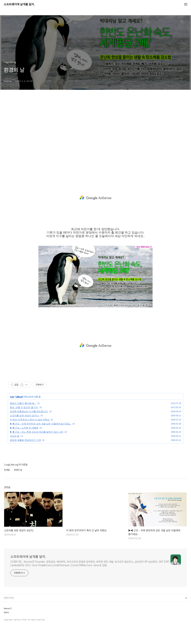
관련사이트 (9, 598)
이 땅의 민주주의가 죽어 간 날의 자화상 (29, 419)
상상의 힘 (14, 436)
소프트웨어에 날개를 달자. (19, 4)
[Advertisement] (95, 136)
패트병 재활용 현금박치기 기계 (25, 440)
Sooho (6, 612)
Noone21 (8, 609)
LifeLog (19, 396)
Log (12, 396)
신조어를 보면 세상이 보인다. (24, 415)
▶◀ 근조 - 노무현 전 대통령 (24, 428)
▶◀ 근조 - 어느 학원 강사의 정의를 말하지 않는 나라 (36, 432)
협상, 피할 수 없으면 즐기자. (24, 407)
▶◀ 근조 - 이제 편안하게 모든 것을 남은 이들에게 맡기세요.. (40, 423)
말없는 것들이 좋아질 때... (23, 403)
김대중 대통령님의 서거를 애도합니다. (29, 411)
